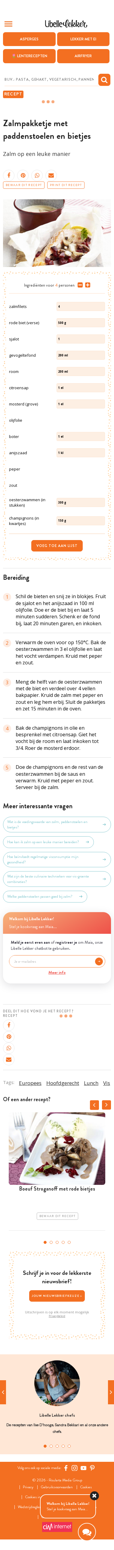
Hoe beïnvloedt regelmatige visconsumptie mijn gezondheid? (57, 859)
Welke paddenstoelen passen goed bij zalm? (45, 896)
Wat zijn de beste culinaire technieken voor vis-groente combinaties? (57, 879)
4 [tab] (63, 1242)
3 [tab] (57, 1242)
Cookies (86, 1487)
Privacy (28, 1487)
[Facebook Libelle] (66, 1468)
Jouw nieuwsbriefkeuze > (57, 1296)
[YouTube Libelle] (84, 1468)
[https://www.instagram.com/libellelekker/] (75, 1468)
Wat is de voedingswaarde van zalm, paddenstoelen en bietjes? (57, 824)
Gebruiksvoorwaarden (57, 1487)
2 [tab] (51, 1242)
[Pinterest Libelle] (92, 1468)
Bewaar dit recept (24, 185)
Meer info (57, 972)
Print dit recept (66, 185)
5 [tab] (69, 1242)
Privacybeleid (57, 1316)
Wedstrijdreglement (33, 1507)
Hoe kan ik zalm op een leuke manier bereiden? (48, 842)
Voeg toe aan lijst (57, 545)
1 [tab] (45, 1242)
